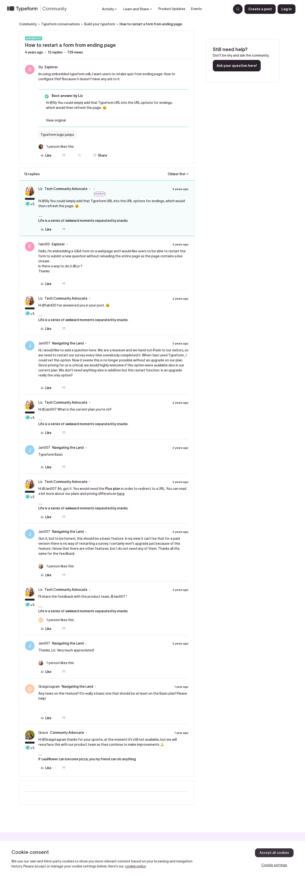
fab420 (44, 244)
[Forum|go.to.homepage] (39, 9)
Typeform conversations (60, 24)
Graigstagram (49, 686)
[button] (260, 9)
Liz (40, 189)
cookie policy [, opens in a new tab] (135, 866)
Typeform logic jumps (57, 135)
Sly (40, 67)
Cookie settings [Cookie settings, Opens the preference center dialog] (274, 865)
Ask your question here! (237, 66)
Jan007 (44, 343)
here (121, 494)
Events (196, 9)
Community (28, 24)
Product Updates (171, 9)
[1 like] (56, 146)
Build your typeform (99, 24)
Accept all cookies (274, 853)
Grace (43, 732)
